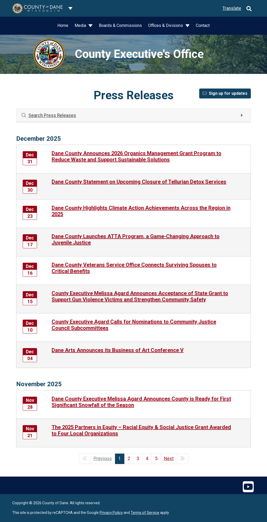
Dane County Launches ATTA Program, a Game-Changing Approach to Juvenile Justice (136, 239)
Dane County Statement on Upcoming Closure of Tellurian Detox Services (139, 182)
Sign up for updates (225, 93)
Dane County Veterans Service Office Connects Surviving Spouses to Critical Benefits (134, 268)
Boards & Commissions (120, 25)
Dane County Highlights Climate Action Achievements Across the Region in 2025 (141, 211)
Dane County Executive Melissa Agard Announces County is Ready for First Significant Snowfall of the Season (141, 402)
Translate (231, 8)
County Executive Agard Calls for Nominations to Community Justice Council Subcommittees (134, 325)
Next (169, 458)
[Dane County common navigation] (70, 8)
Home (62, 25)
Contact (203, 25)
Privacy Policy (111, 513)
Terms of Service (145, 513)
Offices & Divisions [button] (166, 25)
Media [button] (81, 25)
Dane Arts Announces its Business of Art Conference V (118, 350)
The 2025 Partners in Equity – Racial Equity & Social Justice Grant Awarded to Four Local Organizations (141, 430)
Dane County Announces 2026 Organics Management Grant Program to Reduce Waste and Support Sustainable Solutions (136, 156)
